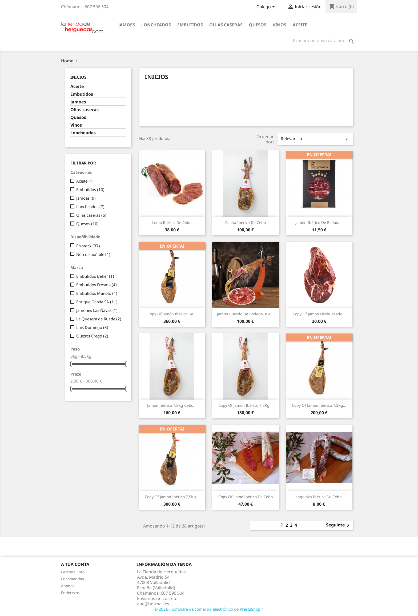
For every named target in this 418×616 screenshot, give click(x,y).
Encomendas (72, 578)
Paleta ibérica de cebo (245, 222)
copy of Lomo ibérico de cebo (245, 496)
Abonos (67, 585)
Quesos (257, 25)
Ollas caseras (226, 25)
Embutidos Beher (95, 276)
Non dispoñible (93, 254)
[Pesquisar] (323, 40)
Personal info (73, 571)
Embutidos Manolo (96, 293)
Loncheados (156, 25)
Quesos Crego (92, 336)
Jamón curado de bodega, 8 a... (245, 313)
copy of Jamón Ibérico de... (171, 313)
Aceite (300, 25)
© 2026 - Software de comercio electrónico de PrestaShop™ (209, 609)
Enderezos (70, 592)
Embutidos (190, 25)
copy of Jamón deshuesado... (319, 313)
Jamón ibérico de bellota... (319, 222)
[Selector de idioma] (266, 7)
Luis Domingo (92, 327)
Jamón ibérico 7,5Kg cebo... (171, 405)
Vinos (279, 25)
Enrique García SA (97, 301)
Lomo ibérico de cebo (171, 222)
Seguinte (338, 525)
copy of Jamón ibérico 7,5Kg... (245, 405)
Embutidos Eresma (96, 284)
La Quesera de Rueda (98, 318)
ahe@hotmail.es (153, 604)
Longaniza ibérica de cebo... (319, 496)
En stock (88, 245)
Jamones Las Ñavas (97, 310)
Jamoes (126, 25)
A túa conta (75, 564)
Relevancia (315, 139)
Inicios (78, 77)
